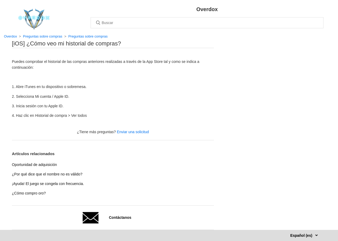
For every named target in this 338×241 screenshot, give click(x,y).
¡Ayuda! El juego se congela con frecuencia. (48, 184)
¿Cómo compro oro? (29, 193)
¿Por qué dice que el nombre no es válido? (47, 174)
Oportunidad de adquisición (34, 165)
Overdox (10, 36)
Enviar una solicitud (133, 132)
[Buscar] (207, 22)
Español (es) (301, 235)
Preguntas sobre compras (42, 36)
